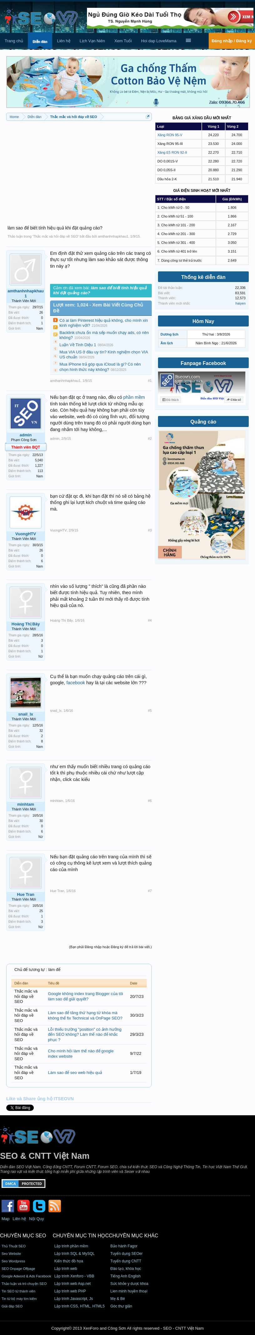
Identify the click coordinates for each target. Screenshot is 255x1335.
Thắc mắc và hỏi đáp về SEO (55, 236)
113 (40, 471)
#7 (150, 891)
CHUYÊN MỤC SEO (23, 1235)
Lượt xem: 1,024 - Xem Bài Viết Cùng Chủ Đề (98, 307)
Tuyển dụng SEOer (126, 1253)
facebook (75, 682)
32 (41, 730)
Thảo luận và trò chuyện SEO (24, 1284)
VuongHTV (25, 533)
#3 (150, 530)
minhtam (25, 804)
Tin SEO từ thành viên (18, 1291)
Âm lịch (167, 343)
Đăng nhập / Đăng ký (232, 41)
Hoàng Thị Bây (26, 624)
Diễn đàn (40, 42)
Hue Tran (25, 894)
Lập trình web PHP (70, 1291)
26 (41, 312)
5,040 (39, 460)
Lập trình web (65, 1268)
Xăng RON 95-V (169, 135)
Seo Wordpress (13, 1261)
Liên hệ (63, 41)
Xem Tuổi (123, 41)
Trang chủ (14, 41)
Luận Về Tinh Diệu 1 (77, 344)
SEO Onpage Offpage (18, 1269)
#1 (150, 381)
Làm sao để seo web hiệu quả (75, 1072)
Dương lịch (169, 334)
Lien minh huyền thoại (128, 1291)
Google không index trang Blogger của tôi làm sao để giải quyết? (85, 996)
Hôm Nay (203, 321)
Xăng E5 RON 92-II (172, 152)
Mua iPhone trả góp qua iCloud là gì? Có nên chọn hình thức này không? (100, 367)
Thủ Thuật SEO (14, 1246)
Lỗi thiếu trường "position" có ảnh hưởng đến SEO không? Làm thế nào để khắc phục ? (84, 1034)
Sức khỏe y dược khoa (129, 1283)
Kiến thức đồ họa (68, 1261)
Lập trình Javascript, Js (73, 1298)
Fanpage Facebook (203, 363)
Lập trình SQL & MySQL (74, 1253)
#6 (150, 801)
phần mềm (134, 397)
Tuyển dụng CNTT (125, 1261)
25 (41, 911)
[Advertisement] (79, 169)
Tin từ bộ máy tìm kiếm (19, 1299)
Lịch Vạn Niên (92, 41)
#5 (150, 710)
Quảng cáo (204, 421)
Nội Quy (36, 1218)
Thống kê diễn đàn (203, 277)
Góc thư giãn (121, 1306)
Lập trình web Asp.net (72, 1283)
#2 (150, 438)
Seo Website (11, 1253)
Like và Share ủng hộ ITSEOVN (40, 1098)
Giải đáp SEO (12, 1306)
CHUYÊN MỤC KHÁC (133, 1235)
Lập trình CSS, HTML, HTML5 (79, 1306)
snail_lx (25, 714)
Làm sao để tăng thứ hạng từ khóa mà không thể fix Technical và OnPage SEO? (85, 1015)
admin (26, 435)
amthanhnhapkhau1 (113, 236)
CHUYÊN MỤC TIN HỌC (81, 1235)
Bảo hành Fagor (123, 1246)
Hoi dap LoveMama (158, 41)
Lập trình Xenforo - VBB (74, 1276)
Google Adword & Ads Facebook (26, 1276)
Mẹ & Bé (117, 1298)
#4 (150, 620)
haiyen (241, 303)
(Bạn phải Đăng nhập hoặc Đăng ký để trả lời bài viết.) (110, 947)
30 (41, 821)
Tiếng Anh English (125, 1276)
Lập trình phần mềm (71, 1246)
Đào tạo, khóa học (125, 1268)
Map (5, 1218)
